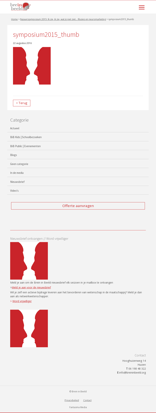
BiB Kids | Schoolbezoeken (26, 137)
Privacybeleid (72, 400)
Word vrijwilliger (22, 301)
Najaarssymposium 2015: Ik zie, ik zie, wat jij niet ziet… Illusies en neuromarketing (63, 19)
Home (14, 19)
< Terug (21, 103)
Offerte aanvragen (78, 205)
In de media (17, 173)
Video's (14, 190)
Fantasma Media (78, 407)
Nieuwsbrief (17, 182)
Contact (87, 400)
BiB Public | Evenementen (25, 146)
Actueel (14, 128)
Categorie (19, 120)
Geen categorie (19, 164)
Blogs (13, 155)
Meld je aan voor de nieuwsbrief (31, 287)
